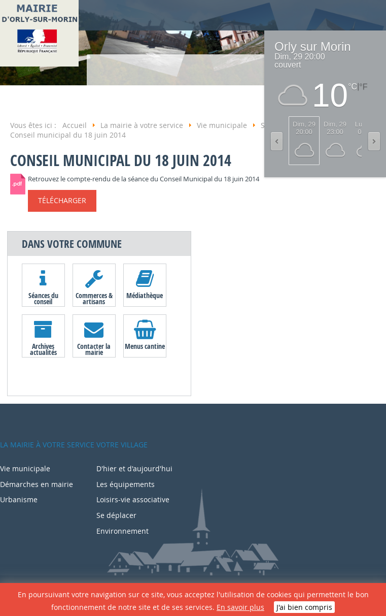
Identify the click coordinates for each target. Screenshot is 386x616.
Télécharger (62, 200)
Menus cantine (145, 346)
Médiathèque (144, 295)
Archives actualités (43, 348)
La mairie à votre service (47, 444)
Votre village (122, 444)
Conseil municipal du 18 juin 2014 (120, 160)
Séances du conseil (43, 298)
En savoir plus (240, 607)
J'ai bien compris (304, 607)
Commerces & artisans (94, 298)
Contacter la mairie (94, 348)
